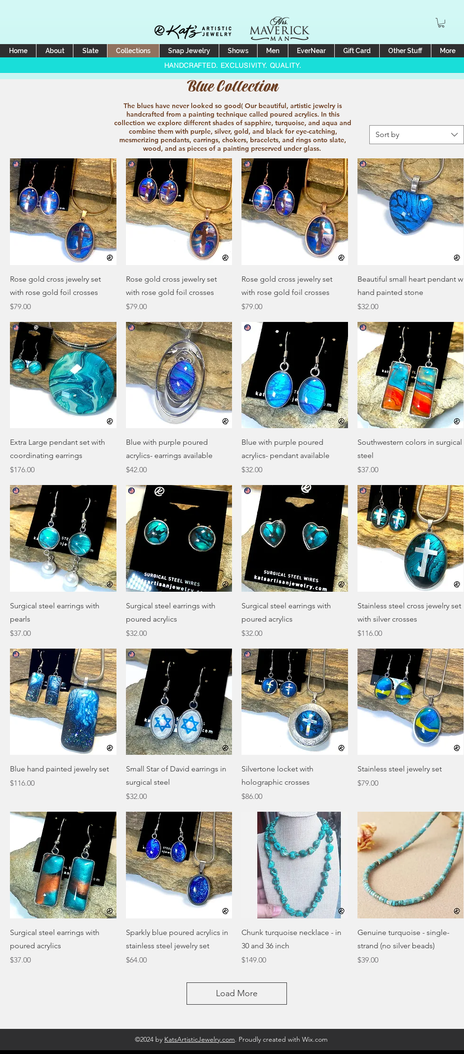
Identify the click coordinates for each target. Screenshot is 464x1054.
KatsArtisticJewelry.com (199, 1039)
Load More (237, 993)
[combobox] (416, 134)
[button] (441, 22)
